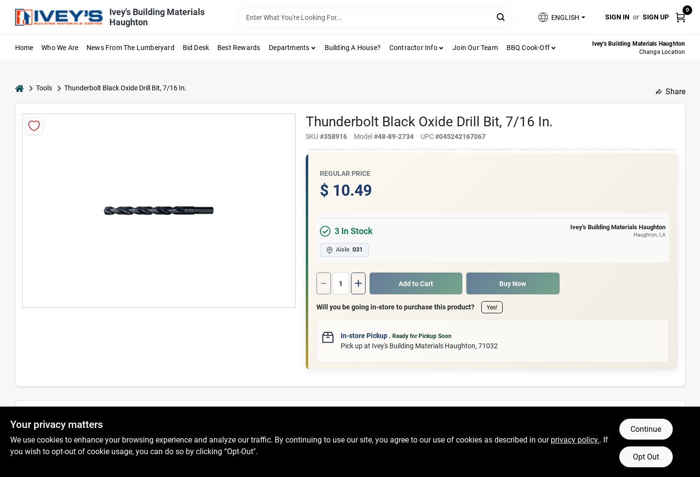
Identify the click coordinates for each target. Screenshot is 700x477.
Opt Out (646, 456)
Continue (645, 429)
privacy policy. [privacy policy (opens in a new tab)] (575, 439)
